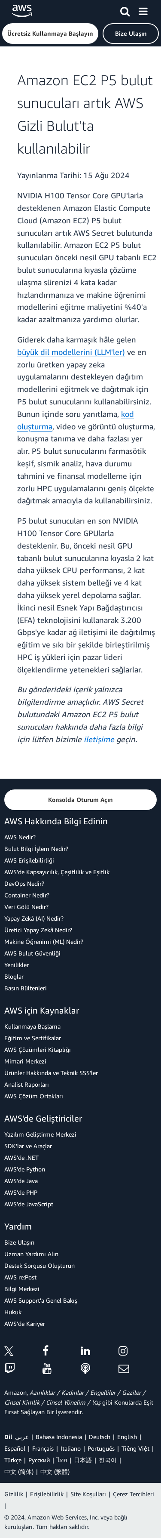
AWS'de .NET (21, 1157)
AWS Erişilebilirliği (29, 860)
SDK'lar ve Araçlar (28, 1146)
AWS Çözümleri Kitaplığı (37, 1049)
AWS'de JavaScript (28, 1204)
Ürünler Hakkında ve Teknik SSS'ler (51, 1072)
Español (14, 1448)
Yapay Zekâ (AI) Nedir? (34, 918)
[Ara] (125, 10)
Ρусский (39, 1460)
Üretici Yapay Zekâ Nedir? (38, 930)
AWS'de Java (21, 1180)
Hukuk (12, 1312)
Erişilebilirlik (47, 1494)
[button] (50, 33)
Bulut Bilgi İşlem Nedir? (36, 848)
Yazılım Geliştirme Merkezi (40, 1134)
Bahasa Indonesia (59, 1436)
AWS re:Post (20, 1277)
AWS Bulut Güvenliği (32, 953)
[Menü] (143, 10)
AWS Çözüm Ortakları (33, 1096)
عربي (22, 1436)
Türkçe (12, 1460)
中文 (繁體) (55, 1471)
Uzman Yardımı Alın (31, 1254)
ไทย (62, 1460)
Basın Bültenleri (25, 988)
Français (43, 1448)
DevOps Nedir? (24, 883)
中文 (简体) (18, 1471)
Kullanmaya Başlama (32, 1026)
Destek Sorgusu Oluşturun (39, 1265)
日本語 (83, 1460)
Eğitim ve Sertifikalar (32, 1038)
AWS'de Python (24, 1169)
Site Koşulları (88, 1494)
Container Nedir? (26, 895)
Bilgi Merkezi (21, 1288)
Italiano (71, 1448)
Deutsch (99, 1436)
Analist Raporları (26, 1084)
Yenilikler (16, 964)
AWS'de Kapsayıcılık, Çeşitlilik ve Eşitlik (56, 871)
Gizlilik (13, 1494)
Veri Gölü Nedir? (26, 906)
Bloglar (14, 976)
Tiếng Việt (135, 1448)
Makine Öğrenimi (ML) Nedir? (43, 941)
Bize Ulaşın (19, 1242)
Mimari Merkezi (25, 1061)
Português (101, 1448)
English (127, 1436)
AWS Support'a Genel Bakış (40, 1300)
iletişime (99, 739)
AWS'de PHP (20, 1192)
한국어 (108, 1460)
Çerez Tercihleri (133, 1494)
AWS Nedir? (20, 837)
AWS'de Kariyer (24, 1323)
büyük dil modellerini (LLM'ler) (71, 352)
